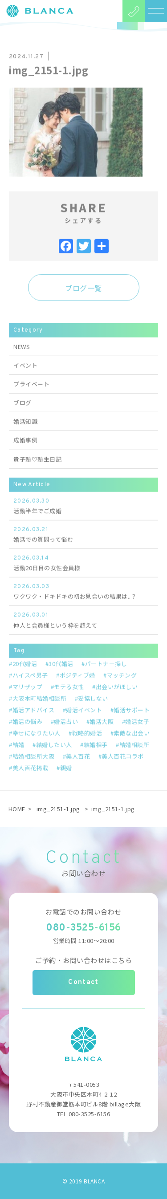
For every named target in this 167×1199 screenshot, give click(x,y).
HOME (16, 809)
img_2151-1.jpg (58, 809)
